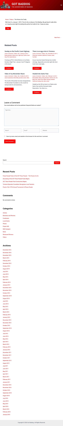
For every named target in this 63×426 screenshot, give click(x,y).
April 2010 (5, 408)
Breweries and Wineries (9, 217)
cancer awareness (9, 79)
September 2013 (7, 297)
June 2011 (5, 370)
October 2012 (6, 327)
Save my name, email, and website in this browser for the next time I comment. (27, 137)
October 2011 (6, 359)
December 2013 (7, 289)
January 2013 (6, 318)
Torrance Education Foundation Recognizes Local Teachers (18, 185)
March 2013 (6, 313)
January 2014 (6, 286)
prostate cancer (22, 79)
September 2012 (7, 329)
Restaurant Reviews (8, 236)
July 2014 (5, 273)
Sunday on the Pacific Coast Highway (17, 53)
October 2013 (6, 294)
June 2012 (5, 337)
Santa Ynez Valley (42, 80)
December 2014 (7, 265)
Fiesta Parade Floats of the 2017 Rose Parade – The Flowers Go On (21, 177)
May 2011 (5, 372)
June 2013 (5, 305)
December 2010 (7, 386)
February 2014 (6, 283)
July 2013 (5, 302)
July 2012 (5, 335)
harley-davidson (8, 56)
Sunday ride (40, 82)
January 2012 (6, 351)
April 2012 (5, 343)
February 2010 (6, 413)
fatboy (40, 79)
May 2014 (5, 278)
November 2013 (7, 291)
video (53, 56)
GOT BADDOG (23, 4)
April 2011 (5, 375)
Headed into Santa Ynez (40, 75)
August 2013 (6, 300)
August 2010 (6, 397)
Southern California (42, 56)
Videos (15, 55)
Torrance (49, 56)
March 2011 (6, 378)
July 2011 (5, 367)
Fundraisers (6, 219)
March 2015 (6, 259)
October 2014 (6, 267)
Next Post (57, 38)
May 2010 (5, 405)
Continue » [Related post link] (9, 69)
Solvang (48, 80)
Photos (5, 225)
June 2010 (5, 402)
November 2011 (7, 356)
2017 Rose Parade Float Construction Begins (15, 183)
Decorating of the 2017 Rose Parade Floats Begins (16, 180)
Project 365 (6, 228)
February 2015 (6, 262)
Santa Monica (13, 58)
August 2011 (6, 364)
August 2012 (6, 332)
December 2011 (7, 354)
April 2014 (5, 281)
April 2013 (5, 310)
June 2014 (5, 275)
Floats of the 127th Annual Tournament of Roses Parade (18, 188)
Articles (5, 214)
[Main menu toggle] (61, 6)
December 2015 (7, 256)
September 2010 (7, 394)
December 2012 (7, 321)
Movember (16, 79)
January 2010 (6, 416)
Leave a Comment (9, 55)
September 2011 (7, 362)
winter (47, 82)
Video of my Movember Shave (15, 75)
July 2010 (5, 399)
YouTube (35, 58)
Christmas (35, 56)
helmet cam (15, 56)
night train (20, 56)
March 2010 (6, 410)
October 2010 (6, 391)
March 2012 (6, 345)
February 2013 (6, 316)
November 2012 (7, 324)
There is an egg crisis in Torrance (44, 53)
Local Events (6, 222)
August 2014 (6, 270)
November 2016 (7, 254)
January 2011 (6, 383)
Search (5, 161)
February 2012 (6, 348)
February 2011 (6, 381)
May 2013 (5, 308)
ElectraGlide (35, 79)
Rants (4, 233)
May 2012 (5, 340)
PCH (8, 58)
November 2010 (7, 389)
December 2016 (7, 251)
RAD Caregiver (6, 230)
